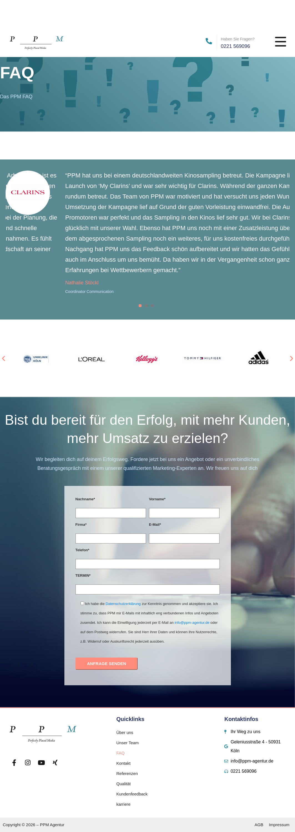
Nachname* (85, 499)
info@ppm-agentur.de (192, 622)
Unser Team (127, 742)
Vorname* (157, 499)
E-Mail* (155, 524)
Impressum (279, 824)
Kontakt (123, 763)
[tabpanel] (147, 233)
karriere (123, 804)
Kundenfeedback (132, 794)
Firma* (81, 524)
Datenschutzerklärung (123, 604)
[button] (3, 358)
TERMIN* (83, 575)
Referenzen (127, 773)
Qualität (123, 783)
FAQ (120, 753)
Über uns (124, 732)
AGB (258, 824)
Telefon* (82, 550)
